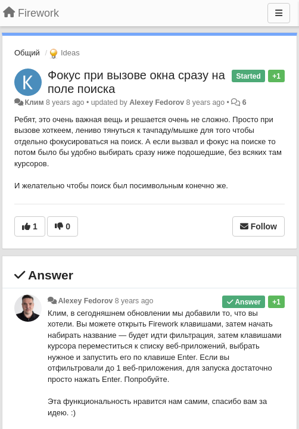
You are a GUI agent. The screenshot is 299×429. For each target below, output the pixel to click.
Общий (27, 52)
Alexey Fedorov (156, 102)
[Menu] (278, 13)
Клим (33, 102)
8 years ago (134, 301)
